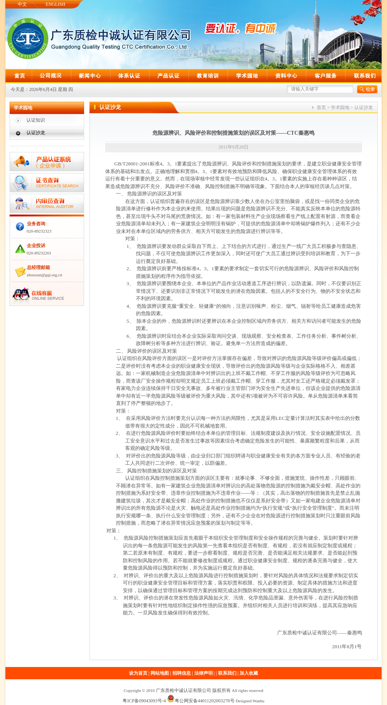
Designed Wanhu (250, 700)
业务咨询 (36, 223)
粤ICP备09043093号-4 (144, 700)
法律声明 (203, 673)
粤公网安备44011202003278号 (201, 700)
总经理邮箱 (38, 267)
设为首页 (138, 673)
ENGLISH (55, 4)
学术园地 (340, 107)
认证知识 (35, 120)
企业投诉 (36, 245)
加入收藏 (249, 673)
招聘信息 (181, 673)
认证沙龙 (35, 132)
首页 (321, 107)
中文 (22, 4)
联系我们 (227, 673)
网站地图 (159, 673)
